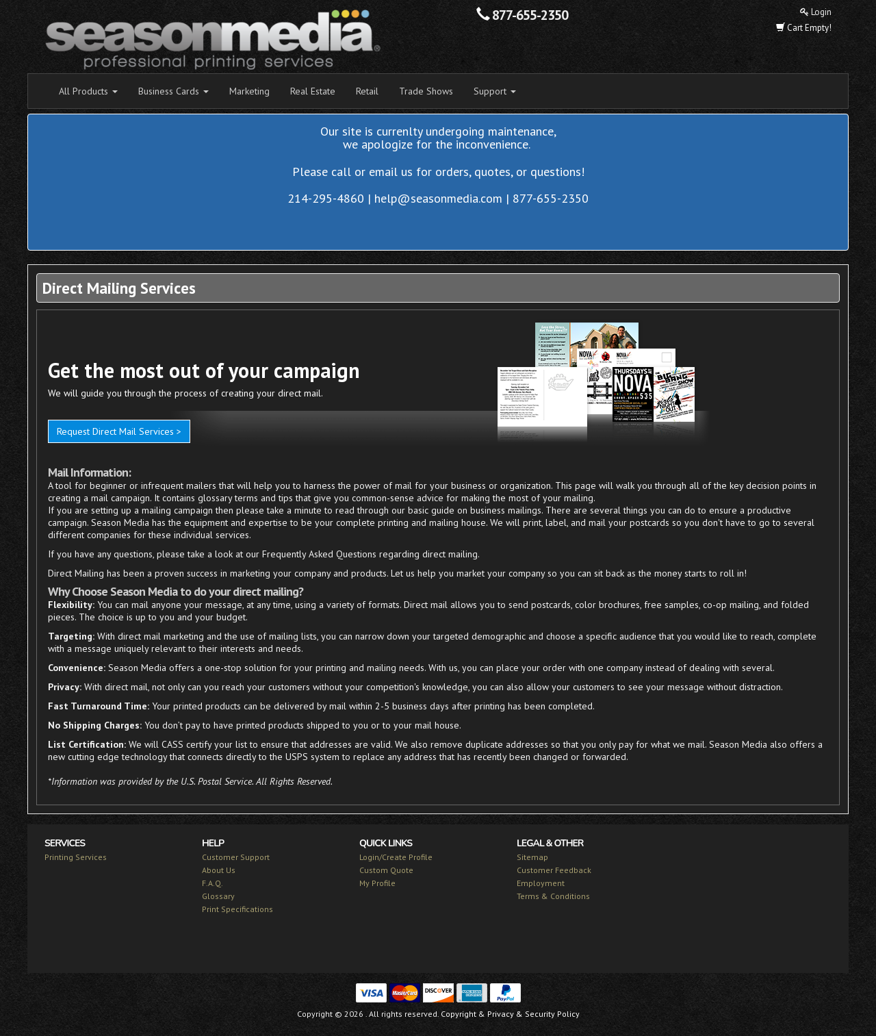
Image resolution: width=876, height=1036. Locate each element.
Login (816, 12)
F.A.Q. (212, 883)
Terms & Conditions (553, 896)
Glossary (218, 896)
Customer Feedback (554, 870)
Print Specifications (237, 909)
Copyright (458, 1014)
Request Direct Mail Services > (119, 431)
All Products (88, 91)
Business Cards (173, 91)
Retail (367, 91)
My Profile (377, 883)
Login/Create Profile (396, 857)
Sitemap (532, 857)
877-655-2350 (530, 15)
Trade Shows (426, 91)
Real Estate (312, 91)
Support (495, 91)
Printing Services (75, 857)
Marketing (249, 91)
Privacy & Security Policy (533, 1014)
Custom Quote (386, 870)
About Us (218, 870)
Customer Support (236, 857)
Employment (541, 883)
